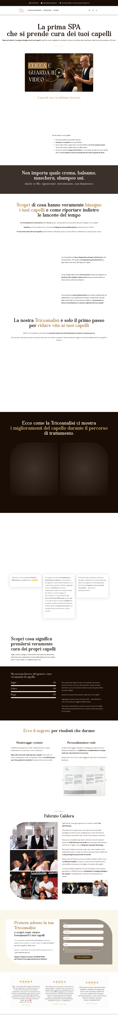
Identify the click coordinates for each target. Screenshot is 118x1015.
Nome (65, 923)
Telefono (66, 935)
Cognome (66, 929)
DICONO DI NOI (47, 10)
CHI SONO (55, 10)
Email (65, 941)
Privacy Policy (96, 949)
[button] (59, 72)
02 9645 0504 (39, 957)
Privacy (66, 947)
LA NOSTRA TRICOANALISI (35, 10)
